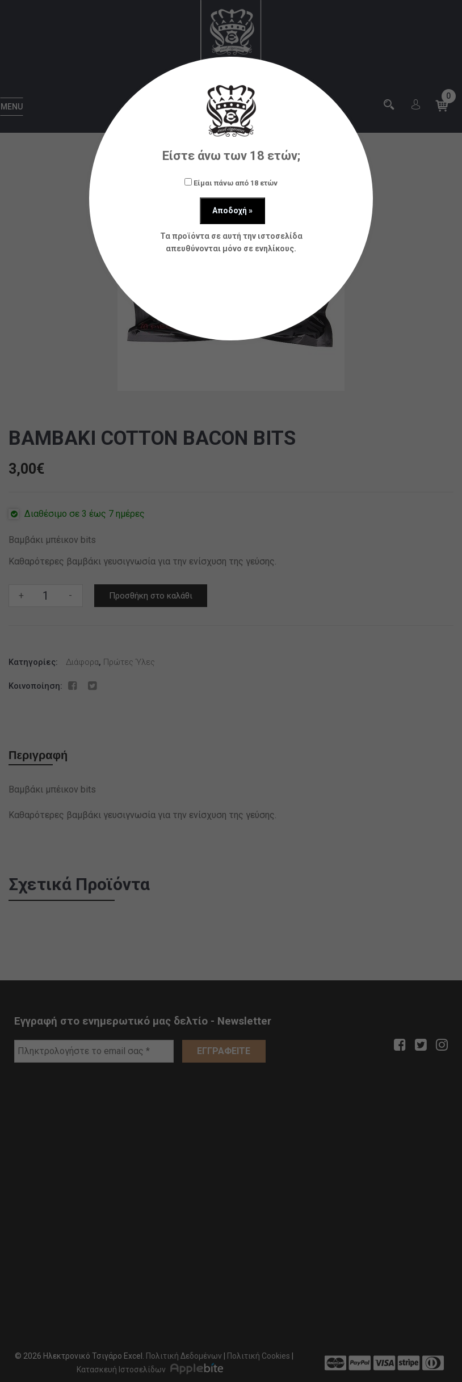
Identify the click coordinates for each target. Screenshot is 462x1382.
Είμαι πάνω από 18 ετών (231, 182)
